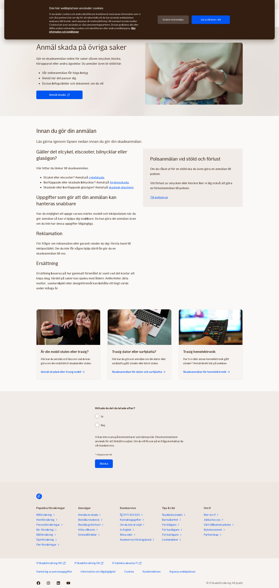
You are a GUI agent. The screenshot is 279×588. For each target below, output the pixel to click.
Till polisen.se (159, 197)
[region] (139, 19)
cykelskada (96, 177)
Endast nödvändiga (173, 19)
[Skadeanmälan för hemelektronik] (211, 327)
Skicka (104, 463)
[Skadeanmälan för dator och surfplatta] (139, 327)
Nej (103, 425)
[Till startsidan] (39, 496)
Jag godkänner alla (211, 19)
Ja (102, 416)
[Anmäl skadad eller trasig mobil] (68, 327)
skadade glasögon (121, 187)
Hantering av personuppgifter (54, 571)
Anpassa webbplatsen (182, 571)
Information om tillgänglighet (98, 571)
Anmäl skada (59, 94)
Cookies (129, 571)
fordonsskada (119, 182)
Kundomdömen (152, 571)
